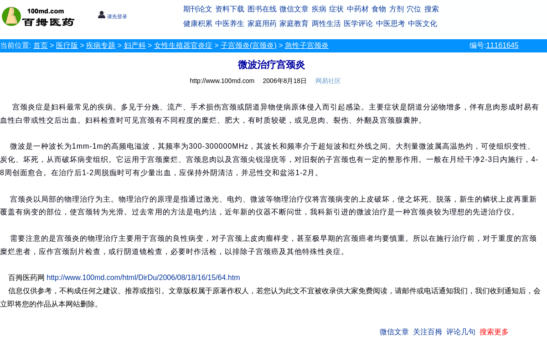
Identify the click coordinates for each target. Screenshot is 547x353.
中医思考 (390, 23)
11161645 (502, 45)
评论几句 (460, 332)
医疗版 (67, 45)
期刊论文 (197, 9)
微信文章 (294, 9)
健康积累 (197, 23)
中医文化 (422, 23)
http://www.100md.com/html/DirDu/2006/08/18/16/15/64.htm (143, 277)
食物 (379, 9)
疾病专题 (100, 45)
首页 (40, 45)
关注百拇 (427, 332)
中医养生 (229, 23)
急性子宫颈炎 (307, 45)
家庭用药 (262, 23)
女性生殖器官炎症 (183, 45)
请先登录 (112, 16)
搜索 (431, 9)
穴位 (414, 9)
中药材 (358, 9)
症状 (336, 9)
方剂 (396, 9)
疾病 (319, 9)
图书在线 (262, 9)
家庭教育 (294, 23)
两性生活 (326, 23)
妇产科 (135, 45)
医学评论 (358, 23)
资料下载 (229, 9)
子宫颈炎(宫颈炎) (249, 45)
